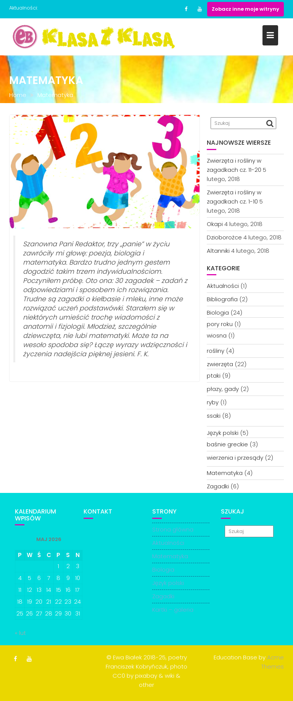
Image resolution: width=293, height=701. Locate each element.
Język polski (222, 433)
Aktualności (223, 286)
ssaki (214, 416)
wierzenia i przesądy (235, 458)
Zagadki (218, 486)
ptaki (214, 375)
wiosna (217, 335)
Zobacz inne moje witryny (245, 9)
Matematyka (225, 473)
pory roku (220, 324)
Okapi (215, 224)
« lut (20, 633)
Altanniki (218, 251)
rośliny (215, 351)
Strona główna (172, 529)
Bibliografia (222, 299)
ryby (213, 402)
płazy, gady (223, 389)
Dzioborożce (224, 237)
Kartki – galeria (172, 610)
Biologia (218, 313)
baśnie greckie (227, 444)
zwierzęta (220, 364)
